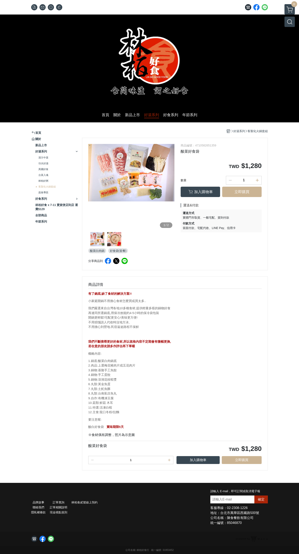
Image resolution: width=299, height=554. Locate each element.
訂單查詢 (58, 502)
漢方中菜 (43, 157)
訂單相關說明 (58, 507)
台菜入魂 (43, 175)
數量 (183, 180)
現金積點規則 (58, 512)
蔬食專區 (43, 192)
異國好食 (43, 169)
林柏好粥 (43, 180)
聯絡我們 (38, 507)
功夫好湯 (43, 163)
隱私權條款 (38, 512)
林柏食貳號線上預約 (84, 502)
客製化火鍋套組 (47, 186)
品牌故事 (38, 502)
